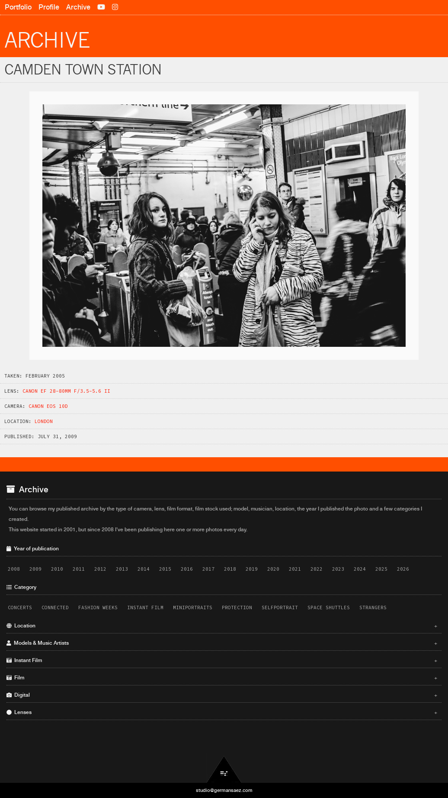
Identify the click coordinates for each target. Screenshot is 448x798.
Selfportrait (280, 607)
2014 (144, 569)
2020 (273, 569)
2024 (360, 569)
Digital (221, 695)
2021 (295, 569)
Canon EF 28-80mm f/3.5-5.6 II (66, 391)
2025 (381, 569)
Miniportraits (192, 607)
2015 (165, 569)
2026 (403, 569)
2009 (35, 569)
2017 (208, 569)
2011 (79, 569)
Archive (78, 7)
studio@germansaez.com (224, 790)
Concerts (20, 607)
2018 (230, 569)
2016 (187, 569)
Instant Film (145, 607)
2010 (57, 569)
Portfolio (18, 7)
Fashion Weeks (98, 607)
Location (221, 626)
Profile (48, 7)
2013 (122, 569)
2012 (100, 569)
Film (221, 678)
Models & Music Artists (221, 643)
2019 (252, 569)
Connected (55, 607)
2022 (316, 569)
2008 (14, 569)
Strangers (373, 607)
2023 (338, 569)
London (44, 421)
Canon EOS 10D (48, 406)
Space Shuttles (328, 607)
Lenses (221, 712)
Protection (237, 607)
